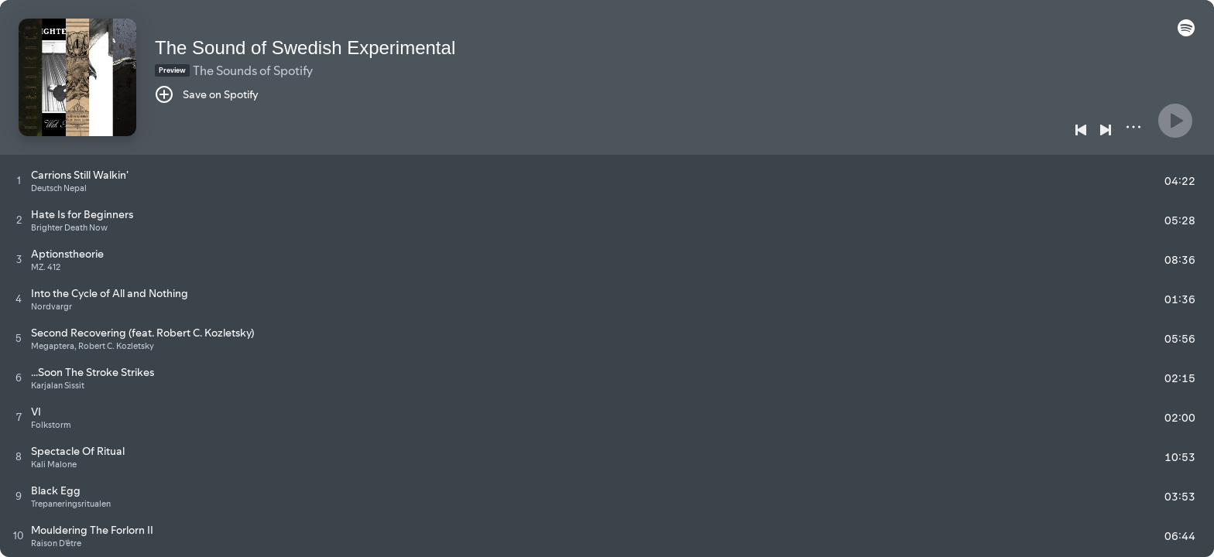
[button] (1186, 32)
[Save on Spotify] (207, 94)
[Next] (1105, 130)
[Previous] (1081, 130)
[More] (1133, 127)
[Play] (1175, 120)
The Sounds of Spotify (253, 70)
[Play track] (19, 180)
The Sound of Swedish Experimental (305, 47)
